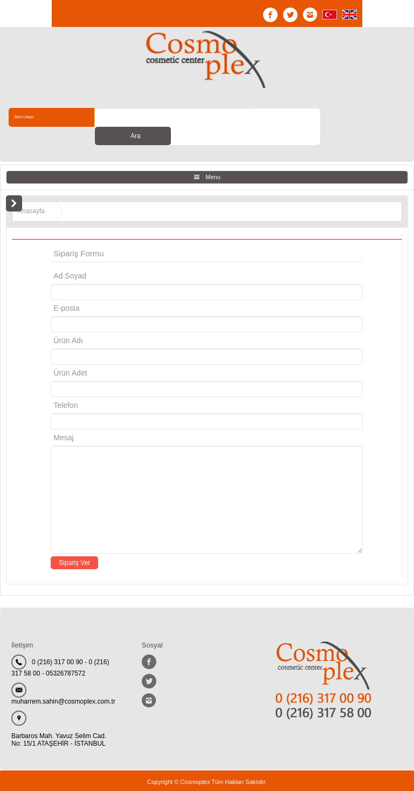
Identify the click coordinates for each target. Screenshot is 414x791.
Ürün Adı (67, 322)
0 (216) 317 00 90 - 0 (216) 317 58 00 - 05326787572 (60, 649)
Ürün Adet (70, 354)
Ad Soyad (69, 257)
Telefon (65, 387)
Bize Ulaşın (31, 117)
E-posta (111, 289)
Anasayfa (31, 192)
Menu (212, 158)
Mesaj (63, 419)
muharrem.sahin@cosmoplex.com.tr (63, 683)
